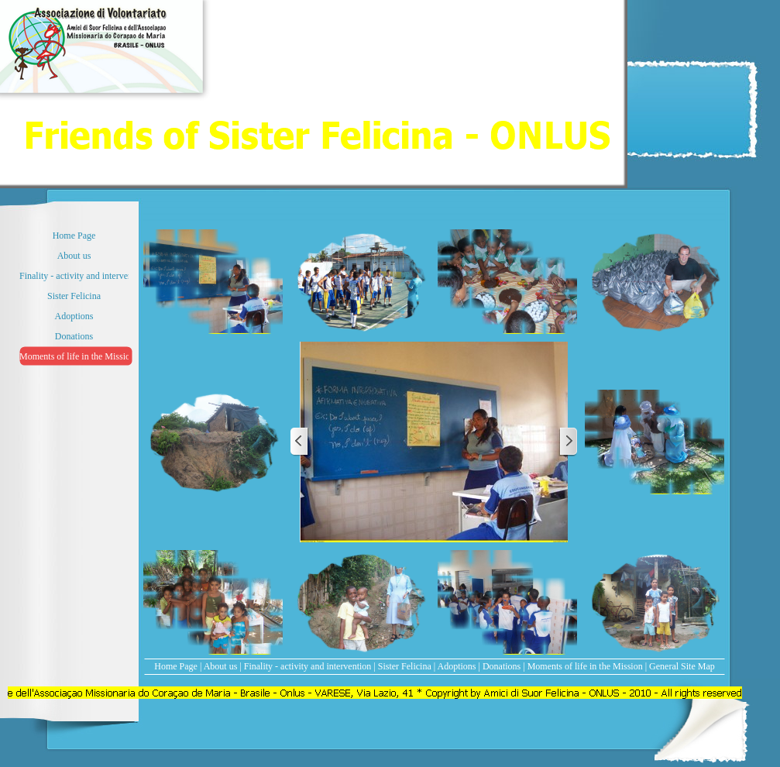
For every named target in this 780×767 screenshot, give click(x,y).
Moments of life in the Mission (585, 666)
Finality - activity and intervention (308, 666)
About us (221, 666)
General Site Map (682, 666)
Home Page (176, 666)
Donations (502, 666)
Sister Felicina (404, 666)
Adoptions (457, 666)
